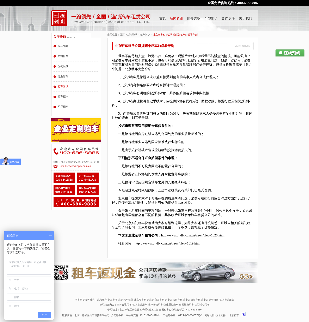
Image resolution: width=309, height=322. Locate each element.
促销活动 (63, 66)
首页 (162, 18)
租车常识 (145, 34)
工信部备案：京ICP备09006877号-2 (183, 315)
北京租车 (234, 315)
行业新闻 (63, 76)
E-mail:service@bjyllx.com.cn (75, 166)
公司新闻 (63, 56)
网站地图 (210, 315)
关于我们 (245, 18)
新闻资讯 (176, 18)
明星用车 (63, 106)
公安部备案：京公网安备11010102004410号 (135, 315)
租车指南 (63, 96)
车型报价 (211, 18)
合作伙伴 (228, 18)
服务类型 (193, 18)
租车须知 (63, 46)
